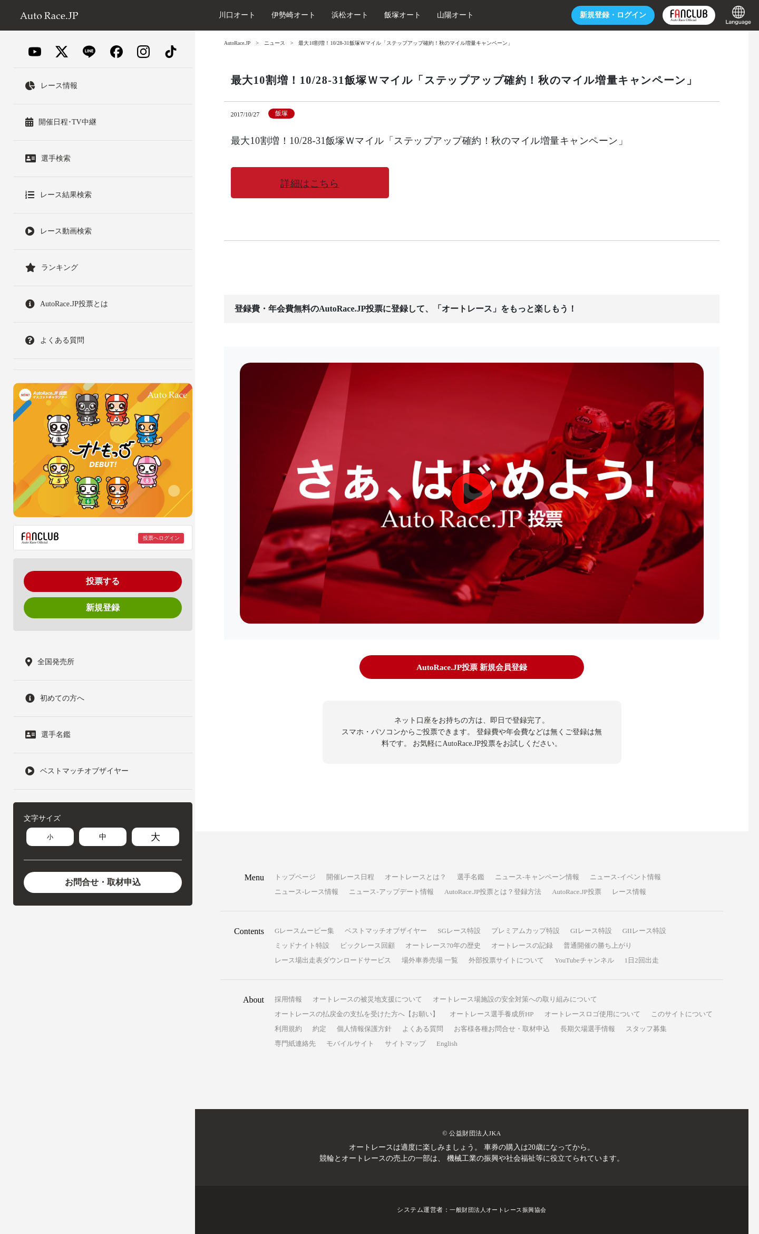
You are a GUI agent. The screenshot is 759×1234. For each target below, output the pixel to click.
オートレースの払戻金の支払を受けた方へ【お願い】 (357, 1014)
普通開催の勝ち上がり (597, 945)
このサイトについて (682, 1014)
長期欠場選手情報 (587, 1029)
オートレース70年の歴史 (443, 945)
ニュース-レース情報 (306, 892)
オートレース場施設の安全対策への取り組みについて (515, 999)
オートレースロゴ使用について (592, 1014)
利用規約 (288, 1029)
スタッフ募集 (646, 1029)
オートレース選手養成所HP (492, 1014)
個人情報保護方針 (364, 1029)
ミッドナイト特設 (302, 945)
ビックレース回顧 (367, 945)
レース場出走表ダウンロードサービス (333, 960)
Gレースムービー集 (304, 931)
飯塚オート (389, 15)
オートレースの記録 (522, 945)
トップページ (295, 877)
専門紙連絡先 (295, 1043)
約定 (319, 1029)
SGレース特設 (459, 931)
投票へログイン (161, 538)
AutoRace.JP (237, 43)
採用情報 (288, 999)
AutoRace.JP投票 (576, 892)
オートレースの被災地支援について (367, 999)
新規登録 (103, 607)
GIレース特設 (591, 931)
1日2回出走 (642, 960)
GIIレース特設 (644, 931)
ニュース (275, 43)
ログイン (600, 15)
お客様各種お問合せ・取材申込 (502, 1029)
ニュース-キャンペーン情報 (537, 877)
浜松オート (336, 15)
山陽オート (442, 15)
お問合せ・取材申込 (103, 882)
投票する (103, 581)
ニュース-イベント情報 (625, 877)
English (447, 1043)
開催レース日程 (350, 877)
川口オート (224, 15)
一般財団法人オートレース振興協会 (498, 1209)
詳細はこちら (309, 183)
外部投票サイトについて (506, 960)
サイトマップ (405, 1043)
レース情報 (629, 892)
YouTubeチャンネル (584, 960)
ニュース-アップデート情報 (391, 892)
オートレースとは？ (415, 877)
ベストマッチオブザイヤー (386, 931)
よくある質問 (422, 1029)
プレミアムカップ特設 (525, 931)
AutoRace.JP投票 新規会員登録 (471, 667)
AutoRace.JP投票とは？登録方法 (493, 892)
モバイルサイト (350, 1043)
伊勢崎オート (280, 15)
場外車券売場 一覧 (430, 960)
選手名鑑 (470, 877)
